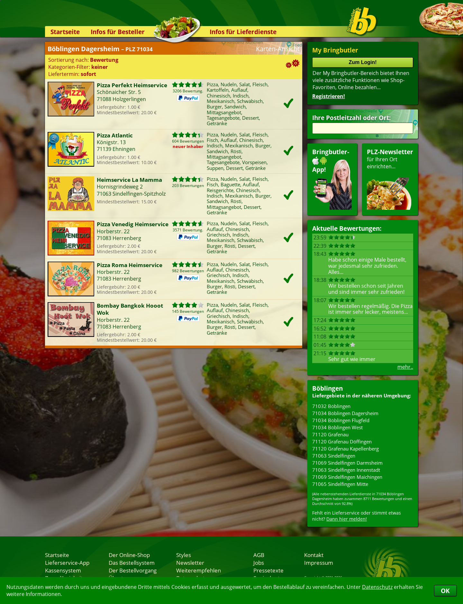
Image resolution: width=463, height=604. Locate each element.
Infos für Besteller (118, 32)
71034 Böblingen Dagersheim (345, 413)
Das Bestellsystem (132, 562)
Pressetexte (268, 570)
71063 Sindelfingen (333, 455)
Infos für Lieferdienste (243, 32)
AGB (258, 555)
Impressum (318, 562)
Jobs (258, 562)
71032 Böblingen (331, 406)
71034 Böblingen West (337, 427)
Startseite (65, 32)
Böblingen (327, 388)
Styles (183, 555)
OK (445, 591)
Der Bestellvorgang (133, 570)
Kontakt (313, 555)
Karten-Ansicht (278, 48)
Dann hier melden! (346, 519)
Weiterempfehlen (198, 570)
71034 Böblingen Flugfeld (340, 420)
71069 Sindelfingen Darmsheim (347, 463)
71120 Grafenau (330, 434)
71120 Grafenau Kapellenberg (345, 448)
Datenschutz (377, 586)
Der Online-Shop (129, 555)
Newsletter (190, 562)
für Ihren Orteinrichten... (390, 179)
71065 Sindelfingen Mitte (340, 484)
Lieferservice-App (67, 562)
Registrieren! (328, 96)
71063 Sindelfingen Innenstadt (346, 470)
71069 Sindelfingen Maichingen (347, 477)
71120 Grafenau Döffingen (342, 441)
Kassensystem (63, 570)
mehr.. (405, 366)
